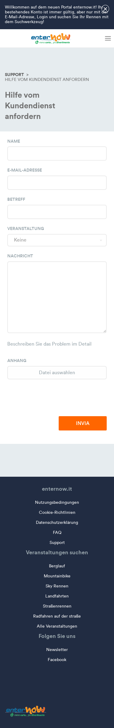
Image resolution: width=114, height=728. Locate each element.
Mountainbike (57, 576)
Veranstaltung (25, 228)
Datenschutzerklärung (57, 522)
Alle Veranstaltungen (57, 626)
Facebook (57, 659)
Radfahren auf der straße (57, 616)
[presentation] (60, 398)
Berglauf (57, 566)
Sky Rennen (57, 586)
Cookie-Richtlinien (57, 512)
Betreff (16, 199)
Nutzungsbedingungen (57, 502)
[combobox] (57, 240)
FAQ (57, 532)
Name (13, 141)
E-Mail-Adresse (24, 170)
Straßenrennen (57, 606)
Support (14, 74)
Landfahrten (57, 596)
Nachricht (20, 255)
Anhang (16, 360)
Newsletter (57, 649)
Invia (82, 423)
